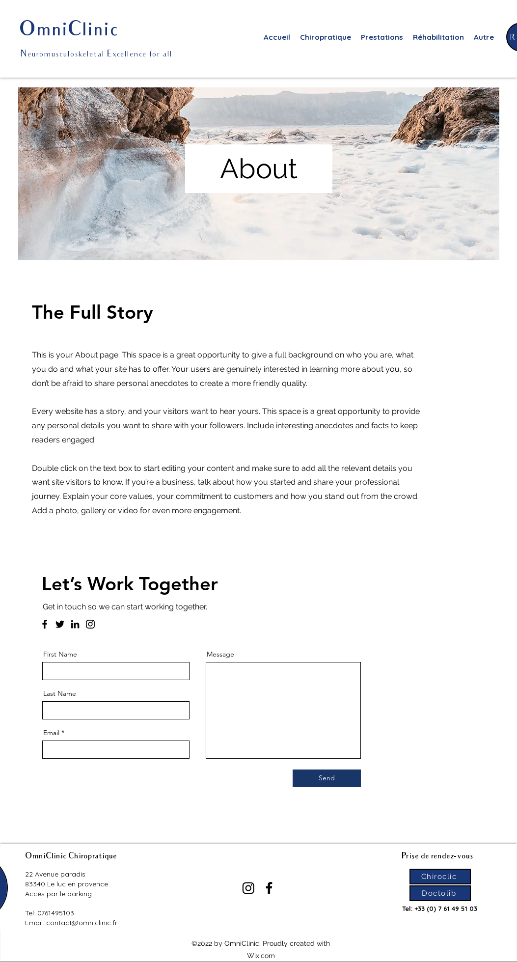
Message (220, 654)
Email (51, 732)
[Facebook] (45, 624)
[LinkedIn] (75, 624)
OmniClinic (68, 31)
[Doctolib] (440, 893)
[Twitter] (60, 624)
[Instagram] (90, 624)
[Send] (327, 778)
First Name (60, 654)
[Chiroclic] (440, 876)
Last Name (59, 693)
